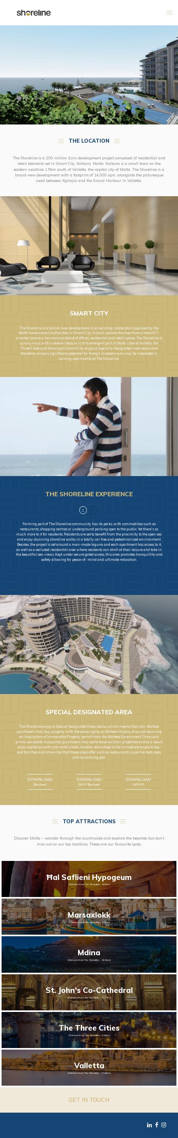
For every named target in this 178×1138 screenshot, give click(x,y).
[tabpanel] (89, 542)
